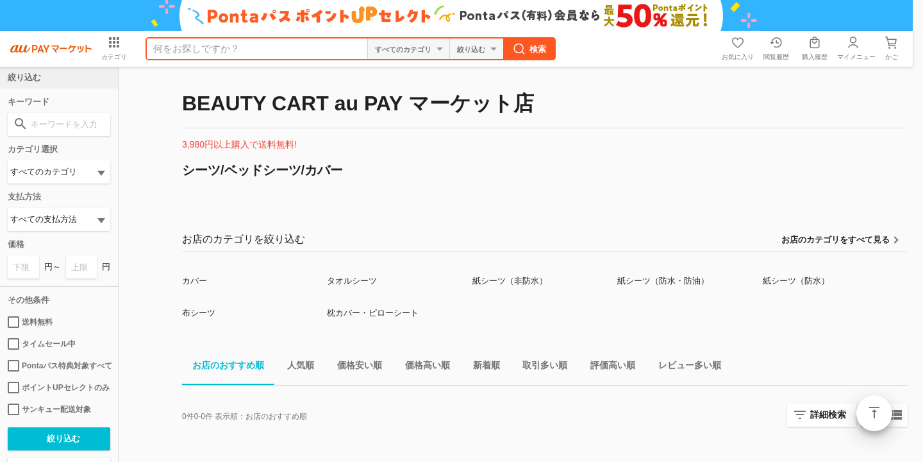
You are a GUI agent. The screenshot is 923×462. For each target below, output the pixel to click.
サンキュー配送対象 (49, 409)
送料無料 (30, 322)
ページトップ (874, 413)
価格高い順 (422, 367)
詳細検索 (828, 414)
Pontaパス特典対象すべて (59, 366)
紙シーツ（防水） (796, 281)
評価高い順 (607, 367)
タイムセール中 (42, 344)
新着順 (481, 367)
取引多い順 (539, 367)
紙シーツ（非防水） (509, 281)
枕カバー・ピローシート (373, 313)
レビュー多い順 (684, 367)
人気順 (295, 367)
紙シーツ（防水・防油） (663, 281)
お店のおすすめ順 (223, 367)
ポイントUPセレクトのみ (59, 387)
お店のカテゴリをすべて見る (835, 239)
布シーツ (198, 313)
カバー (194, 281)
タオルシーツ (352, 281)
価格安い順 (354, 367)
